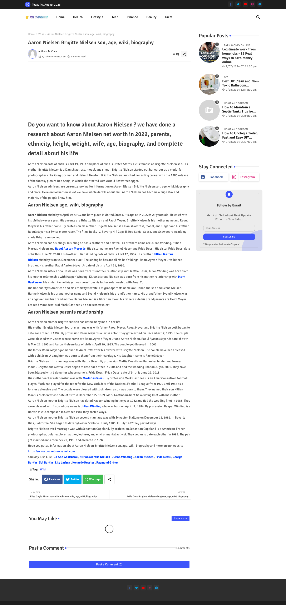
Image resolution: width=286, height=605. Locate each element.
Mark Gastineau (93, 378)
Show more (180, 518)
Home (60, 17)
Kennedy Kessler (83, 462)
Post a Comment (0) (109, 564)
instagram (247, 177)
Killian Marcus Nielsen (95, 457)
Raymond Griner (107, 462)
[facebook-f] (230, 4)
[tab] (60, 17)
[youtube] (245, 4)
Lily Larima (63, 462)
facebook (216, 177)
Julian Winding (91, 406)
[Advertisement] (109, 90)
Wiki (41, 34)
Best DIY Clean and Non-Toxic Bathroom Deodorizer (240, 83)
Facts (168, 17)
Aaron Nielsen (144, 457)
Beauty (151, 17)
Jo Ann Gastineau (66, 457)
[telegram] (259, 4)
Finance (132, 17)
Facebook (54, 479)
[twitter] (238, 4)
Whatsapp (95, 479)
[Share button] (109, 479)
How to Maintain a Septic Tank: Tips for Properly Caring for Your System (237, 109)
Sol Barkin (46, 462)
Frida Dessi (163, 457)
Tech (115, 17)
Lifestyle (97, 17)
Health (78, 17)
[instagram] (252, 4)
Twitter (75, 479)
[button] (258, 17)
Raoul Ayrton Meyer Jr (70, 248)
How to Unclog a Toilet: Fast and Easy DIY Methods (240, 135)
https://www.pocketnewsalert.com (51, 451)
